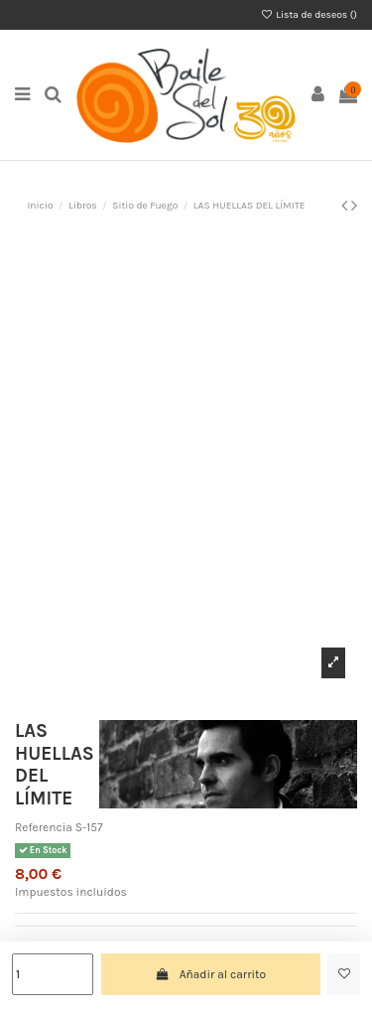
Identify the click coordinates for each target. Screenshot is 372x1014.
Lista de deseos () (309, 15)
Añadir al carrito (210, 974)
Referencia (43, 827)
